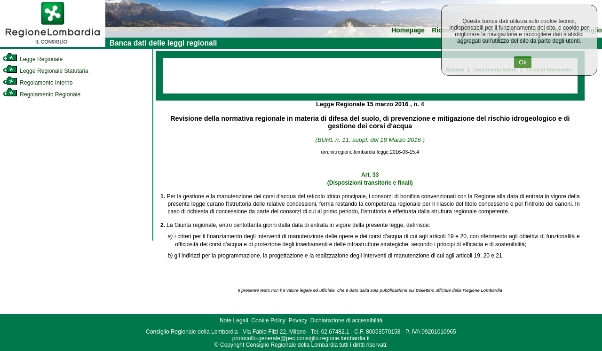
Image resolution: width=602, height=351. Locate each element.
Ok (523, 62)
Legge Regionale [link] (33, 59)
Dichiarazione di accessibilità (346, 320)
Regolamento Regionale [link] (41, 94)
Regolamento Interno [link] (37, 82)
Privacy (298, 320)
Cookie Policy (268, 320)
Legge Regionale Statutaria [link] (45, 71)
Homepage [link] (408, 30)
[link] (52, 45)
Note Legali (234, 320)
